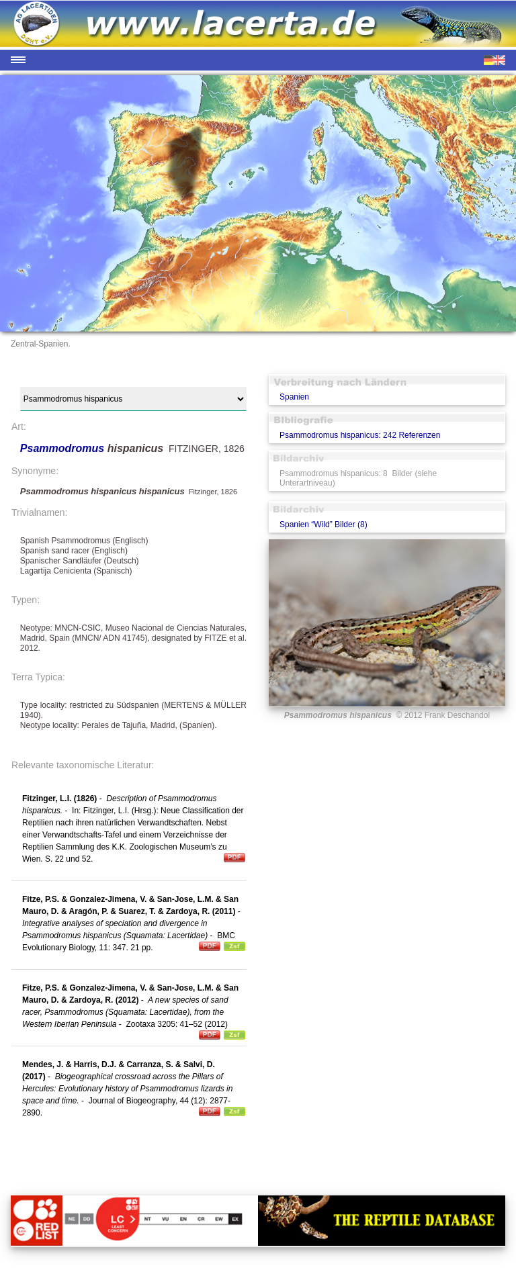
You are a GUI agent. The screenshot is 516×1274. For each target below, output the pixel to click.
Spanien (294, 397)
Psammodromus (64, 448)
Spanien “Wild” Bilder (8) (324, 524)
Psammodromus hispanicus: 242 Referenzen (360, 435)
